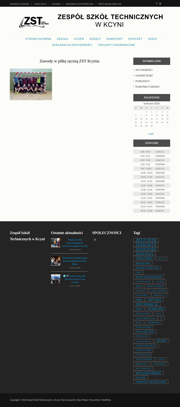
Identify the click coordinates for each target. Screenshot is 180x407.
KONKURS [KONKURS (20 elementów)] (156, 309)
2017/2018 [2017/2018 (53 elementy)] (146, 240)
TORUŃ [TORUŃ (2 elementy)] (161, 359)
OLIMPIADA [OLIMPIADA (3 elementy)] (153, 322)
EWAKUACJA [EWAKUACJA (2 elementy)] (159, 295)
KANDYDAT (115, 38)
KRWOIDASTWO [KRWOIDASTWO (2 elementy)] (143, 313)
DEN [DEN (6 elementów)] (138, 285)
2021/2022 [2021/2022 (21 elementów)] (144, 258)
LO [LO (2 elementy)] (161, 318)
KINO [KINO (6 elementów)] (139, 308)
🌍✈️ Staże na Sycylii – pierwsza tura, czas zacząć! (75, 279)
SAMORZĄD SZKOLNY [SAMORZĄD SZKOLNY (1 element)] (143, 341)
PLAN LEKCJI (142, 81)
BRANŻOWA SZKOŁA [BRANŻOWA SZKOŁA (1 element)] (143, 281)
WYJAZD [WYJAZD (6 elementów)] (141, 377)
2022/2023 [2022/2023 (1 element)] (161, 259)
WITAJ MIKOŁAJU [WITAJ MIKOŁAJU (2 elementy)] (143, 368)
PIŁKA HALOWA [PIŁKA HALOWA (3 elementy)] (143, 327)
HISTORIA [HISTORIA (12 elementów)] (154, 299)
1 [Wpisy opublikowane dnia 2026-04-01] (146, 112)
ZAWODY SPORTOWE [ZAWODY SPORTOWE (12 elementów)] (151, 382)
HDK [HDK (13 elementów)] (139, 299)
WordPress (106, 400)
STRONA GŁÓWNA (38, 38)
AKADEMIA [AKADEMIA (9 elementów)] (143, 263)
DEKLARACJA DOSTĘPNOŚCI (72, 44)
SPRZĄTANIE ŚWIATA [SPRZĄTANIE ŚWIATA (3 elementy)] (146, 346)
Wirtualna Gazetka (109, 4)
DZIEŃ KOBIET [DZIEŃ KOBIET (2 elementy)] (142, 295)
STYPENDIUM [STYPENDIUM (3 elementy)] (142, 355)
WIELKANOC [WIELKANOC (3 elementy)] (159, 364)
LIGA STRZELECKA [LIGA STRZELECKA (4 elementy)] (145, 318)
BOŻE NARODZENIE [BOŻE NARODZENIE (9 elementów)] (149, 276)
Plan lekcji (40, 4)
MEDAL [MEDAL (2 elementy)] (139, 323)
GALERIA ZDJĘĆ (144, 75)
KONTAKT (135, 38)
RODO (152, 38)
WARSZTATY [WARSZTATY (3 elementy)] (142, 364)
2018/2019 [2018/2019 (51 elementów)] (146, 245)
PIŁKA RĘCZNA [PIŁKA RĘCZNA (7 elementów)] (145, 331)
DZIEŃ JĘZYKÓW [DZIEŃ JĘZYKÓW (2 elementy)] (158, 291)
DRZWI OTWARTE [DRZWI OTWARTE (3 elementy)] (155, 286)
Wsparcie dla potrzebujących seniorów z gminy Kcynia (75, 242)
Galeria (56, 4)
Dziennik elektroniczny (80, 4)
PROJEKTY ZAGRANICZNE (116, 44)
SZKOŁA (62, 38)
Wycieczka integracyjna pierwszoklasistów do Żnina (74, 260)
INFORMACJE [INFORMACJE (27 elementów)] (147, 304)
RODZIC (95, 38)
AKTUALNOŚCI (143, 69)
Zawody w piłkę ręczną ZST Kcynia (69, 61)
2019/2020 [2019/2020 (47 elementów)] (146, 249)
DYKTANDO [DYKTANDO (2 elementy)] (141, 291)
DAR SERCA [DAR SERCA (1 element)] (160, 281)
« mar (151, 133)
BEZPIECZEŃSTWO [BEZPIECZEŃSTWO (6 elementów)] (147, 267)
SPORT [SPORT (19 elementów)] (162, 341)
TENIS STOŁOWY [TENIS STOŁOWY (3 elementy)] (144, 359)
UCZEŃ (79, 38)
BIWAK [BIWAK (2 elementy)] (138, 272)
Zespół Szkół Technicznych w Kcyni (43, 400)
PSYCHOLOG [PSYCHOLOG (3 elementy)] (142, 336)
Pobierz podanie (19, 4)
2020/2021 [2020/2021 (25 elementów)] (145, 254)
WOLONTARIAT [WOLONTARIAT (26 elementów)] (148, 373)
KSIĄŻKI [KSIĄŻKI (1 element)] (158, 313)
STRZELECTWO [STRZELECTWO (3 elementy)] (143, 350)
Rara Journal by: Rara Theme (74, 400)
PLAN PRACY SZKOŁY (147, 86)
